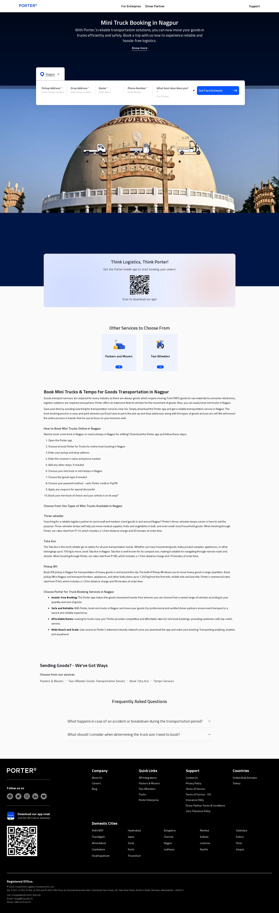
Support (254, 6)
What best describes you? (172, 90)
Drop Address (80, 88)
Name (103, 88)
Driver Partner (155, 6)
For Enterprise (131, 6)
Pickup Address (52, 88)
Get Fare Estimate (218, 90)
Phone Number (138, 88)
